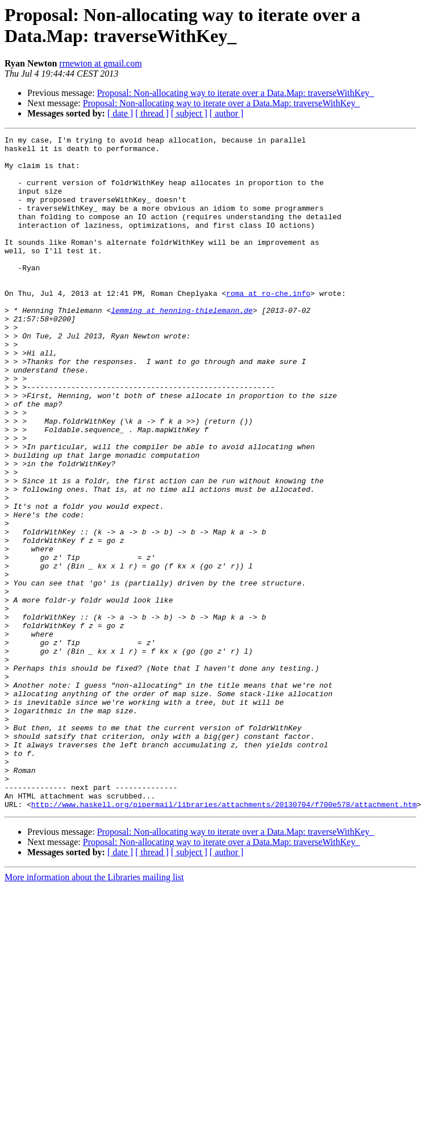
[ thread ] (152, 113)
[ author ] (227, 113)
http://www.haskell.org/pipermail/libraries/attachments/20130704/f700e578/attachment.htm (224, 939)
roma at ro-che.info (268, 325)
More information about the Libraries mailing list (94, 1012)
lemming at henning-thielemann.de (182, 346)
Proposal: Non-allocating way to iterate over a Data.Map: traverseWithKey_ (235, 93)
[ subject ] (189, 113)
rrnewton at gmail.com (100, 63)
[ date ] (120, 113)
